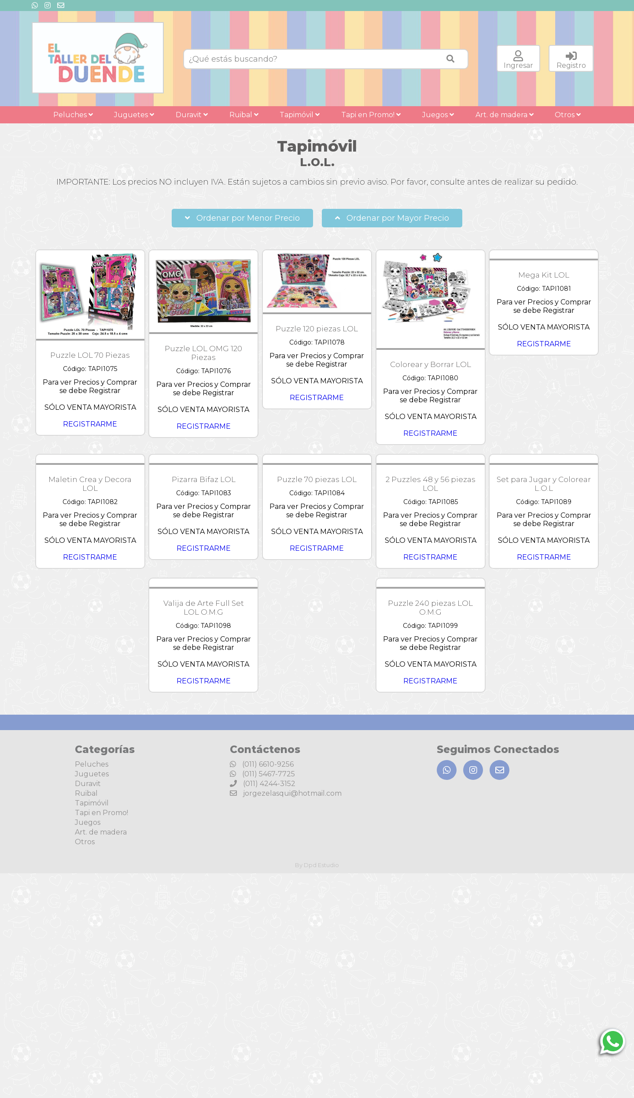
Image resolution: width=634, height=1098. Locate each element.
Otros (568, 115)
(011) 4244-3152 (262, 783)
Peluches (73, 115)
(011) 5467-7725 (262, 774)
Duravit (192, 115)
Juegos (438, 115)
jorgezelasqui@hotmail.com (286, 793)
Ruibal (243, 115)
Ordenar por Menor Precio (242, 218)
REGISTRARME (90, 424)
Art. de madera (505, 115)
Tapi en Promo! (371, 115)
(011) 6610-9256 (262, 764)
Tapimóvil (300, 115)
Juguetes (134, 115)
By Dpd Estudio (317, 864)
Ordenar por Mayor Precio (392, 218)
